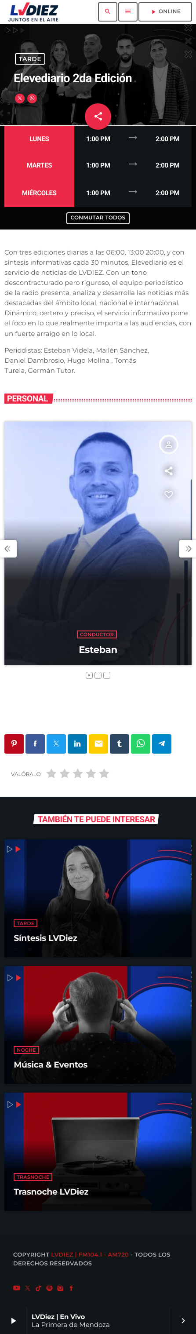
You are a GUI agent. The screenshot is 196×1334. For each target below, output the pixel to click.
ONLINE (165, 11)
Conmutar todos (98, 218)
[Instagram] (60, 1289)
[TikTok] (38, 1289)
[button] (89, 675)
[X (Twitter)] (27, 1289)
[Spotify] (49, 1289)
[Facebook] (71, 1289)
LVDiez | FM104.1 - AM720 (90, 1254)
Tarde (30, 59)
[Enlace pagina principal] (33, 12)
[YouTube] (16, 1289)
